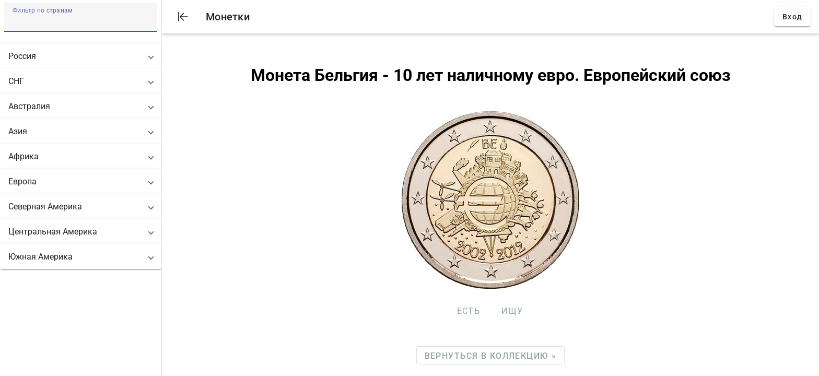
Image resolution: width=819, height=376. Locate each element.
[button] (80, 55)
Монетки (228, 16)
